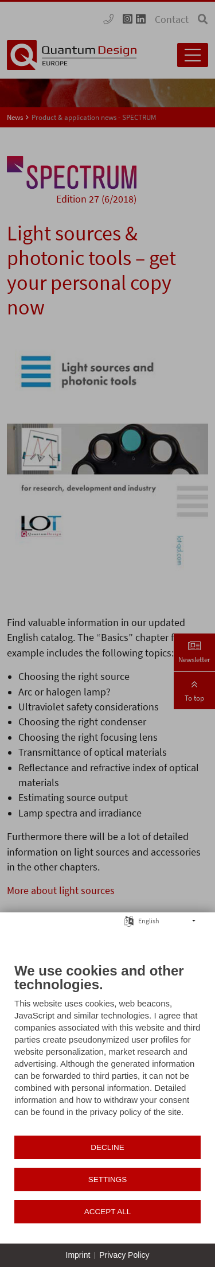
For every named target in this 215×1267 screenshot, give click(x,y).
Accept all (107, 1211)
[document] (107, 1048)
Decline (107, 1147)
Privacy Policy (124, 1255)
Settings (107, 1179)
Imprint (78, 1255)
